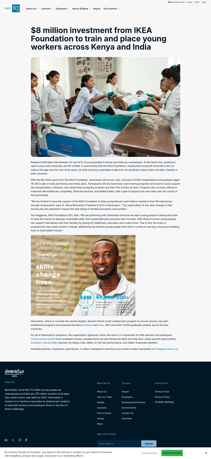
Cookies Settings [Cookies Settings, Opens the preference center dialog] (149, 453)
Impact (189, 2)
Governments (129, 407)
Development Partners (133, 402)
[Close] (206, 453)
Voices (100, 418)
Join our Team (104, 397)
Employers (62, 9)
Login (204, 2)
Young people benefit (43, 338)
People (100, 402)
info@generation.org (166, 348)
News (100, 423)
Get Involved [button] (111, 9)
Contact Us (127, 413)
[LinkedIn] (6, 440)
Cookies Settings (164, 402)
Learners (47, 9)
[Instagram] (19, 440)
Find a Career (104, 413)
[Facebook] (26, 440)
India (101, 325)
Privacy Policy (162, 397)
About (197, 2)
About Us (32, 9)
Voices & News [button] (81, 9)
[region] (105, 453)
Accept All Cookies (172, 453)
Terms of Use (162, 391)
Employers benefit (41, 342)
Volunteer (127, 418)
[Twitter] (13, 440)
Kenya (89, 325)
